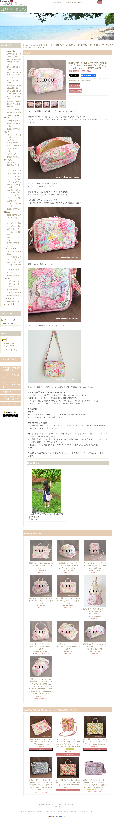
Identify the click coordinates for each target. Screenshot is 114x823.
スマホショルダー (14, 109)
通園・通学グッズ (14, 215)
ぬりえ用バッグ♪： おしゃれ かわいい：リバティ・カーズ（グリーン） (95, 741)
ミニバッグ (11, 154)
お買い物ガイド (60, 2)
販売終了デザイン (14, 112)
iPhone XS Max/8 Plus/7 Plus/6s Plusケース (14, 104)
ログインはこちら (10, 350)
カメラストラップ (14, 170)
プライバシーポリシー (11, 404)
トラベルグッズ (10, 249)
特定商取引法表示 (9, 359)
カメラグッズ (9, 160)
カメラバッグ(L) (13, 179)
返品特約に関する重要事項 (79, 80)
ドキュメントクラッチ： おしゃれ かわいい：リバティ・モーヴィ (40, 741)
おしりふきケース (14, 293)
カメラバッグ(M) (13, 176)
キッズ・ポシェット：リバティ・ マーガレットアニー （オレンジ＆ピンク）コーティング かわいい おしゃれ (68, 744)
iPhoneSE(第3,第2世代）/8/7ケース (14, 61)
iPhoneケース (9, 51)
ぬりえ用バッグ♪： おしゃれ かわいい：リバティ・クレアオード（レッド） (68, 782)
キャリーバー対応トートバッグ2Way (14, 264)
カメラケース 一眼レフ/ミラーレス (13, 165)
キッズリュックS (14, 226)
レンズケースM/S (14, 173)
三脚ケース (11, 201)
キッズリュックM (14, 223)
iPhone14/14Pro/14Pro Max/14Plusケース (14, 75)
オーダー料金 (9, 304)
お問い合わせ (72, 2)
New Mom (8, 278)
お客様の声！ (8, 392)
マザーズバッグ (13, 281)
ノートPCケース (13, 121)
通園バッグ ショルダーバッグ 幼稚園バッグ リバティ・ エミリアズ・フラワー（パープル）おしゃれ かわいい (42, 785)
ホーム (25, 45)
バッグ (6, 132)
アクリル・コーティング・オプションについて (11, 384)
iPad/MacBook (13, 301)
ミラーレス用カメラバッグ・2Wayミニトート (14, 184)
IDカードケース (13, 290)
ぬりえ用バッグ (13, 229)
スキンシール (9, 298)
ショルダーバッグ (14, 146)
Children (7, 212)
